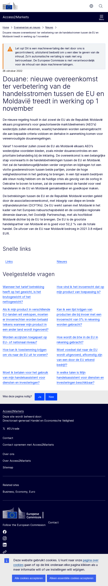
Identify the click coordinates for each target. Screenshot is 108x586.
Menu (101, 18)
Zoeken (101, 6)
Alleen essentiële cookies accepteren (71, 578)
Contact (53, 522)
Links (9, 261)
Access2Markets (13, 411)
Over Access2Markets (17, 460)
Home (6, 27)
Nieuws (62, 261)
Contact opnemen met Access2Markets (28, 444)
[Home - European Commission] (27, 513)
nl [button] (91, 6)
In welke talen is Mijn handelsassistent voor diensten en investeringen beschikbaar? (80, 377)
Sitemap (8, 467)
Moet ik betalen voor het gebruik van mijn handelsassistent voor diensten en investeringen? (25, 377)
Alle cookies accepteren (29, 578)
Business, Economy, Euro (19, 491)
